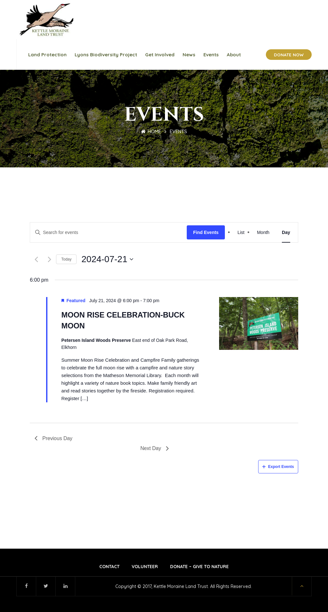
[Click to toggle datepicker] (107, 259)
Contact (109, 566)
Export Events (278, 466)
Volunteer (145, 566)
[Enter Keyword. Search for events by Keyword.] (108, 232)
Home (151, 131)
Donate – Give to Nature (199, 566)
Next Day (154, 448)
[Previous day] (36, 259)
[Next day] (49, 259)
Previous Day (54, 437)
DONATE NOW (289, 54)
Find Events (205, 231)
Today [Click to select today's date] (66, 259)
